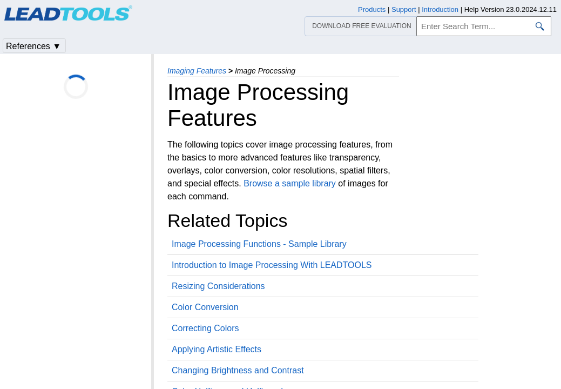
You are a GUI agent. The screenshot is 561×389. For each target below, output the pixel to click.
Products (372, 9)
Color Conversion (205, 307)
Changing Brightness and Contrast (238, 370)
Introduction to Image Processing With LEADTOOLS (272, 265)
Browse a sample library (290, 183)
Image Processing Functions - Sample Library (259, 244)
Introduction (440, 9)
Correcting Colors (205, 328)
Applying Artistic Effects (216, 349)
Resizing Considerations (218, 286)
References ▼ (33, 46)
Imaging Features (196, 70)
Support (403, 9)
